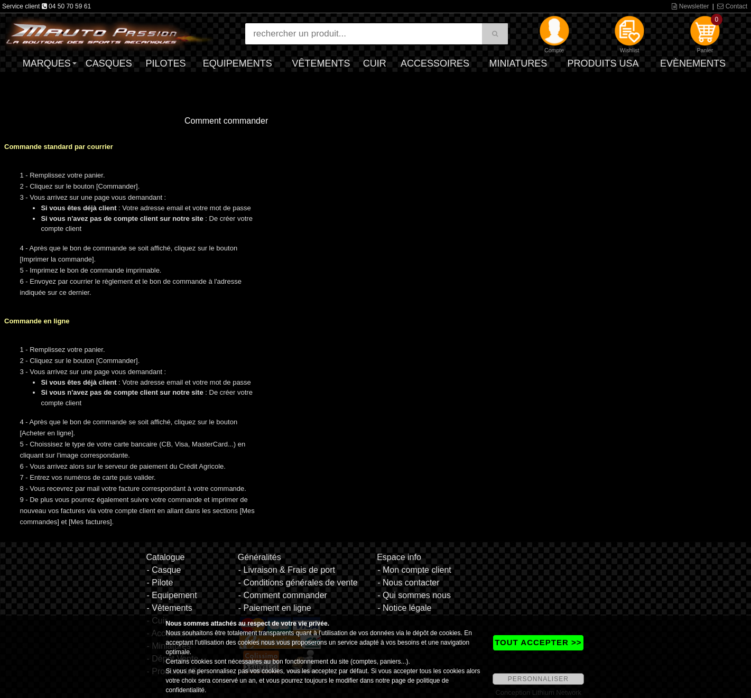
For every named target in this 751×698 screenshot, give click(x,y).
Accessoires (435, 63)
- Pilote (159, 582)
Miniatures (518, 63)
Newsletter (690, 6)
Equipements (237, 63)
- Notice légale (404, 607)
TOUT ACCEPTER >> (538, 642)
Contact (732, 6)
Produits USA (602, 63)
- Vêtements (169, 607)
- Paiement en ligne (274, 607)
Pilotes (165, 63)
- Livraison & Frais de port (286, 569)
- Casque (163, 569)
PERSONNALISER (538, 679)
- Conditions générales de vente (298, 582)
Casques (109, 63)
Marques (47, 63)
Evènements (693, 63)
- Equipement (171, 595)
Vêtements (321, 63)
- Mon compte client (414, 569)
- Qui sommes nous (414, 595)
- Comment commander (282, 595)
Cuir (374, 63)
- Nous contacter (408, 582)
